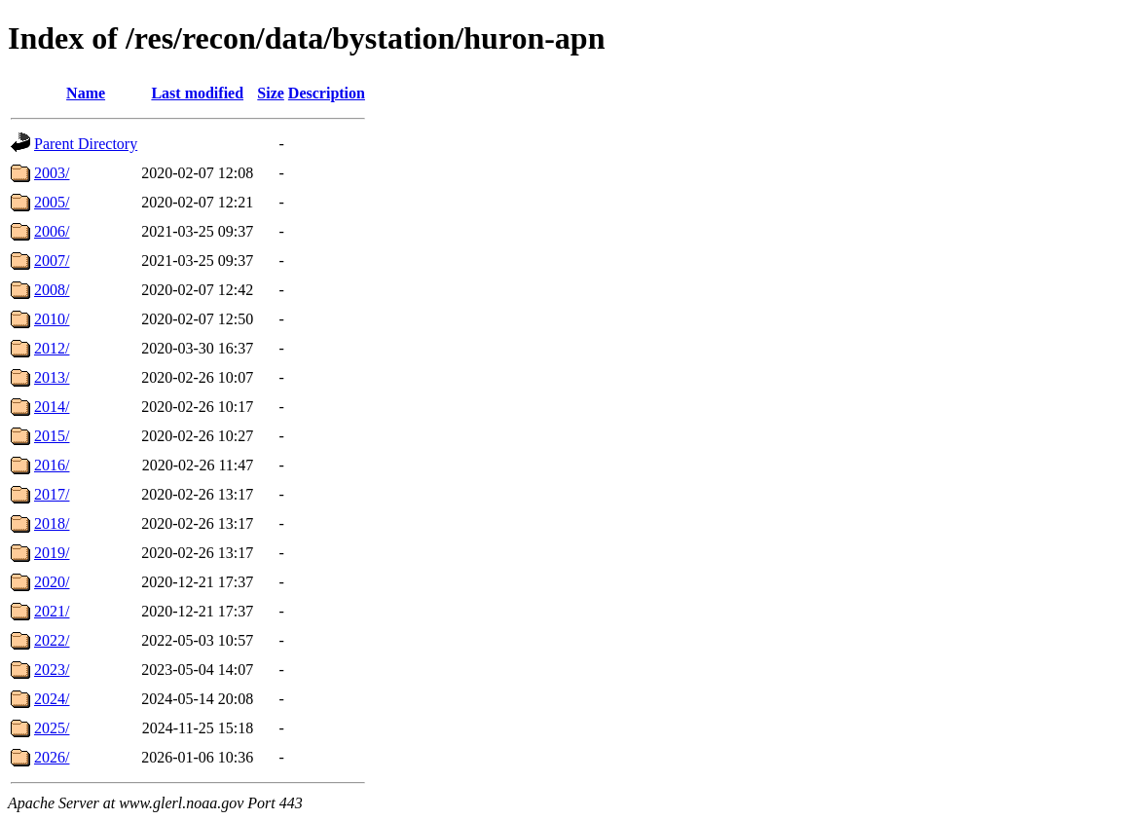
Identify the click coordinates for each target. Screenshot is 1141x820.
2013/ (51, 377)
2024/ (51, 698)
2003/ (51, 173)
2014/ (51, 406)
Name (85, 93)
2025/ (51, 728)
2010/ (51, 319)
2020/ (51, 582)
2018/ (51, 523)
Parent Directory (85, 143)
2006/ (51, 231)
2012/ (51, 348)
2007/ (51, 260)
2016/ (51, 465)
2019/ (51, 552)
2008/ (51, 289)
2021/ (51, 611)
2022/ (51, 640)
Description (326, 93)
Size (270, 93)
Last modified (197, 93)
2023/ (51, 669)
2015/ (51, 436)
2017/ (51, 494)
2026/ (51, 757)
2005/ (51, 202)
